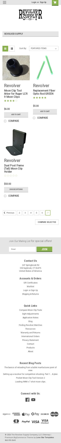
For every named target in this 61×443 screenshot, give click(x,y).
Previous (8, 212)
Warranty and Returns (30, 333)
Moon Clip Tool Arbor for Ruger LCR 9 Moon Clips (15, 93)
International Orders (30, 336)
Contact (30, 344)
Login (34, 2)
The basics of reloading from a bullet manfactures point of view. (30, 369)
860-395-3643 (10, 440)
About (30, 351)
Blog (30, 321)
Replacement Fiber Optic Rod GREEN (44, 92)
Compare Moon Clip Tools (30, 310)
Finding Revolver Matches (30, 325)
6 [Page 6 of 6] (42, 213)
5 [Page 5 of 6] (36, 213)
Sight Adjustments (30, 314)
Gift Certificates (31, 283)
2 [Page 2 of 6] (19, 213)
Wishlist (30, 286)
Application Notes (30, 317)
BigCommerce (20, 437)
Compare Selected (47, 222)
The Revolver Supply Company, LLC (26, 435)
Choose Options (16, 189)
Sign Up (43, 2)
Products (31, 348)
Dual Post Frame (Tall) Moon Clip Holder (14, 168)
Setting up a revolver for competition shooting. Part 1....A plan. (30, 374)
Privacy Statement (30, 340)
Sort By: (23, 48)
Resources (30, 329)
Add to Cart (16, 114)
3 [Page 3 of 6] (25, 213)
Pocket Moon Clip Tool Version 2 (30, 378)
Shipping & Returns (30, 294)
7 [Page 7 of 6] (47, 213)
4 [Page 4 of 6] (30, 213)
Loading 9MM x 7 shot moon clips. (30, 382)
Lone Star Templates (45, 437)
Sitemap (46, 435)
